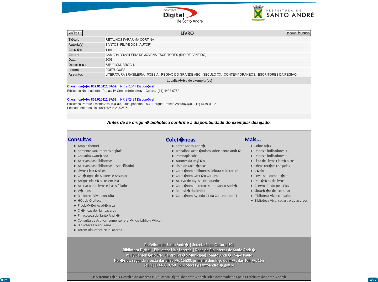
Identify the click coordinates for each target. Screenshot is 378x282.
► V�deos (82, 191)
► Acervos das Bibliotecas (92, 161)
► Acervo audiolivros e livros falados (100, 186)
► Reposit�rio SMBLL (188, 191)
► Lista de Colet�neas (188, 166)
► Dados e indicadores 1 (268, 151)
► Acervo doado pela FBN (269, 186)
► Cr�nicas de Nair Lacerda (94, 210)
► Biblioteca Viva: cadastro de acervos (279, 200)
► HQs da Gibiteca (87, 200)
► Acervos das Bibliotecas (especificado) (103, 166)
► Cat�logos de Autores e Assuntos (100, 176)
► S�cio (257, 171)
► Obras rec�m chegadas (270, 166)
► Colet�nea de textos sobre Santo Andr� (204, 186)
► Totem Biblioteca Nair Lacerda (97, 230)
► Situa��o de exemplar (270, 191)
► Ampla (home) (86, 146)
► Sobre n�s (260, 146)
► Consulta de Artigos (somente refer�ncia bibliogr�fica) (117, 220)
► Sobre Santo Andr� (188, 146)
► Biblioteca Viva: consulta (93, 196)
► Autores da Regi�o (188, 161)
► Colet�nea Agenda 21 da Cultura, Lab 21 (204, 196)
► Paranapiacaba (184, 156)
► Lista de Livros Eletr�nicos (272, 161)
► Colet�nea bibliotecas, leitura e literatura (204, 171)
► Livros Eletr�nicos (89, 171)
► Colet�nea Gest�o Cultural (195, 176)
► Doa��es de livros (267, 181)
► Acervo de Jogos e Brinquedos (195, 181)
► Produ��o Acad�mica (94, 205)
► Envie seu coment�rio (269, 176)
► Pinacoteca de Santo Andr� (96, 215)
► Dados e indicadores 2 (268, 156)
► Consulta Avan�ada (90, 156)
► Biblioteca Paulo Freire (92, 225)
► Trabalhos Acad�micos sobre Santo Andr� (206, 151)
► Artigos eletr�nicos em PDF (96, 181)
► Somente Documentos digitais (97, 151)
